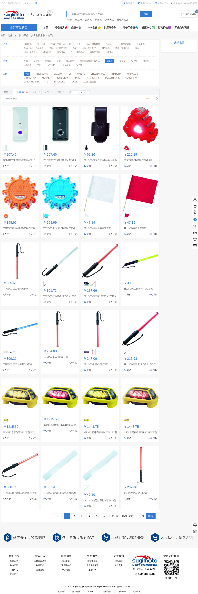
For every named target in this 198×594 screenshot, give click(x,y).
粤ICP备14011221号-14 (122, 586)
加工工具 (41, 44)
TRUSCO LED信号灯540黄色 (138, 289)
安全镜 (134, 61)
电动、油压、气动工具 (33, 48)
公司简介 (122, 591)
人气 (47, 92)
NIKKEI (77, 78)
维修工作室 (129, 27)
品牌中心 (76, 27)
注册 (35, 3)
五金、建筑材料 (93, 44)
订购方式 (14, 570)
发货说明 (40, 570)
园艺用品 (61, 52)
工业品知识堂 (181, 27)
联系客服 (66, 570)
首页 (45, 27)
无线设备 (28, 65)
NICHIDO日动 (62, 78)
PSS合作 (92, 27)
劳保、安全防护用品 (18, 35)
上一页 (56, 516)
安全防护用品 (38, 35)
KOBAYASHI (132, 74)
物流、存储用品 (122, 48)
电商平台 (144, 3)
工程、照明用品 (89, 48)
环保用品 (47, 52)
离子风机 (109, 19)
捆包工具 (106, 48)
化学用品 (109, 52)
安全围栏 (51, 65)
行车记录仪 (65, 65)
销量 (6, 92)
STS (46, 82)
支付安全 (119, 565)
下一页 (115, 516)
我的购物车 (190, 14)
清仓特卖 (60, 27)
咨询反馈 (163, 27)
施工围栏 (70, 61)
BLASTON (58, 74)
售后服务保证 (92, 565)
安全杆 (79, 65)
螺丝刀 (78, 19)
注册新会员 (66, 565)
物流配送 (40, 565)
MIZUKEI (46, 78)
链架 (59, 61)
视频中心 (146, 27)
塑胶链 (48, 61)
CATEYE (81, 74)
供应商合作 (110, 27)
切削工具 (28, 44)
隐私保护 (76, 591)
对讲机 (146, 61)
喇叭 (39, 65)
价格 (35, 92)
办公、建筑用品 (77, 52)
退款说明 (92, 570)
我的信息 (130, 3)
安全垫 (123, 61)
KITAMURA (116, 74)
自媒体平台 (162, 3)
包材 (75, 48)
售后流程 (14, 561)
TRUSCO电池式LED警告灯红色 (19, 228)
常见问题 (66, 561)
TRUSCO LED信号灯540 (55, 357)
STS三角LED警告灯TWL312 (138, 160)
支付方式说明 (40, 561)
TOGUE (74, 82)
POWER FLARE (112, 78)
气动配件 (109, 44)
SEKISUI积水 (131, 78)
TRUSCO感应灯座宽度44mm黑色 (100, 160)
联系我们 (119, 561)
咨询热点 (91, 591)
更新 (59, 92)
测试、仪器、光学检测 (61, 44)
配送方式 (137, 591)
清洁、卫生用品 (31, 52)
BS (70, 74)
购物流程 (14, 565)
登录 (26, 3)
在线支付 (14, 574)
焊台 (70, 19)
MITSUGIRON (30, 78)
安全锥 (36, 61)
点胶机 (88, 19)
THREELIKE (59, 82)
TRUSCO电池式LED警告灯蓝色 (59, 228)
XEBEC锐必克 (89, 82)
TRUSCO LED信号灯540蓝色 (17, 364)
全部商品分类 (19, 27)
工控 (78, 44)
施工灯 (51, 35)
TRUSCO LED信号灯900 (15, 289)
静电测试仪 (122, 19)
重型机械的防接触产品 (90, 61)
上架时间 (20, 92)
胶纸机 (98, 19)
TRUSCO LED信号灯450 (96, 364)
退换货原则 (92, 561)
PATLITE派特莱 (92, 78)
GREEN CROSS (98, 74)
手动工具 (141, 44)
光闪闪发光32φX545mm (136, 493)
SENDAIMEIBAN (31, 82)
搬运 (137, 48)
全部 (26, 61)
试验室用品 (95, 52)
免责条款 (61, 591)
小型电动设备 (125, 44)
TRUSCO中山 (42, 74)
